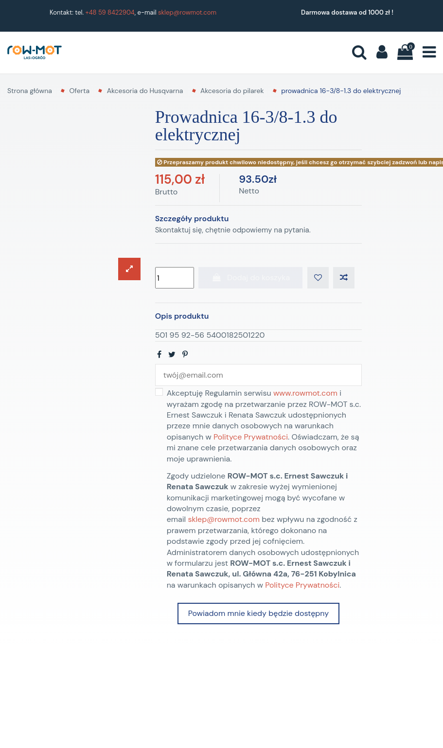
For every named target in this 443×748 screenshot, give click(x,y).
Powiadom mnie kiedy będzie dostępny (258, 613)
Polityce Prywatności (250, 437)
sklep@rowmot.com (187, 12)
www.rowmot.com (305, 393)
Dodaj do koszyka (250, 277)
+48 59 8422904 (110, 12)
